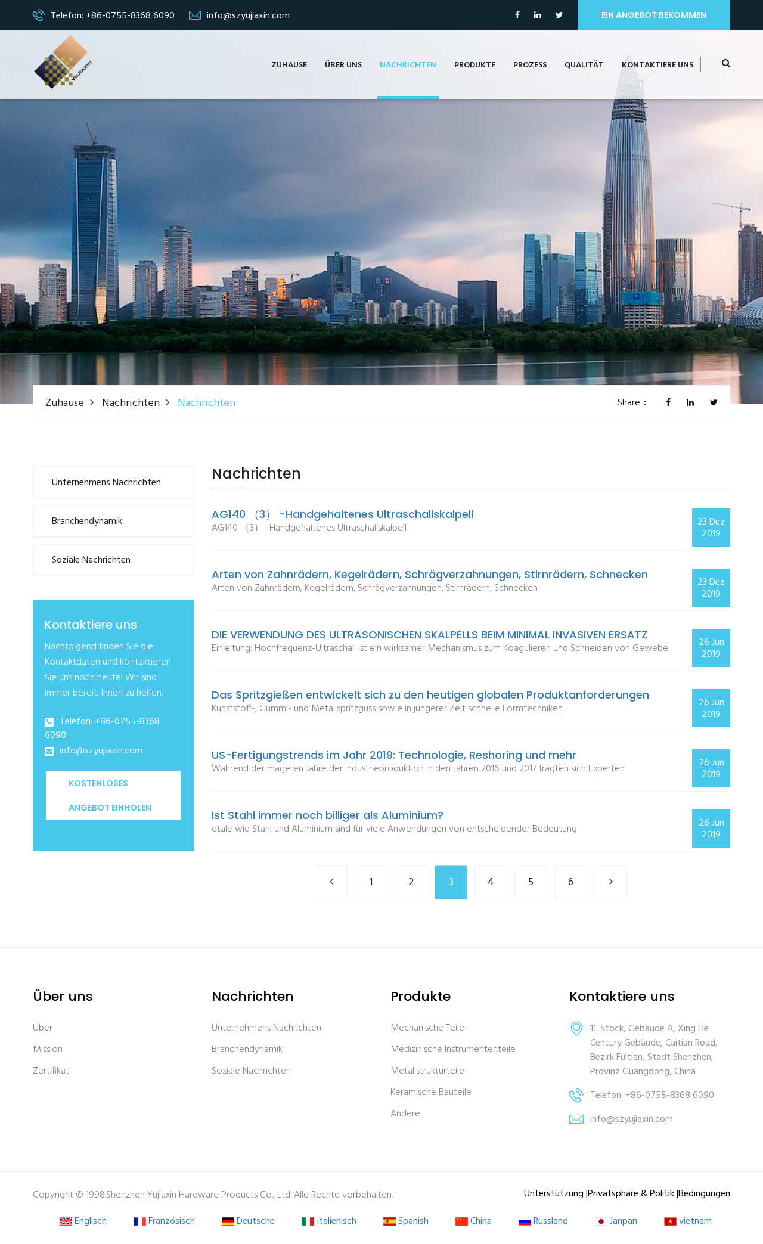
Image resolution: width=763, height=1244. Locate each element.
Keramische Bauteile (431, 1093)
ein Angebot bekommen (653, 15)
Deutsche (248, 1222)
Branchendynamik (87, 521)
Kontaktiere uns (657, 65)
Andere (405, 1114)
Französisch (164, 1222)
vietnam (688, 1222)
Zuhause (289, 65)
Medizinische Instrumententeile (453, 1050)
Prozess (530, 65)
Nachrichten (408, 65)
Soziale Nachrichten (91, 560)
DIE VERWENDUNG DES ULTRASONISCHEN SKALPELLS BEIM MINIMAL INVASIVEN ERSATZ (429, 635)
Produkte (474, 65)
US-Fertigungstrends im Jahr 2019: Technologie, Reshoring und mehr (394, 755)
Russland (543, 1222)
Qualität (584, 65)
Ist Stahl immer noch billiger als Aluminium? (327, 815)
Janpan (616, 1222)
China (473, 1222)
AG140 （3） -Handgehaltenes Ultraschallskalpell (342, 514)
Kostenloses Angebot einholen (110, 795)
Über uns (343, 65)
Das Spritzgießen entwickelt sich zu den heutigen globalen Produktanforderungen (430, 695)
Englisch (83, 1222)
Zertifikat (51, 1071)
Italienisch (329, 1222)
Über (42, 1028)
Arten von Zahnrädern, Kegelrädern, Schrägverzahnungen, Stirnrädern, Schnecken (430, 575)
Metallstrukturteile (427, 1071)
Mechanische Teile (427, 1028)
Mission (48, 1050)
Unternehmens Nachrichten (106, 483)
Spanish (406, 1222)
